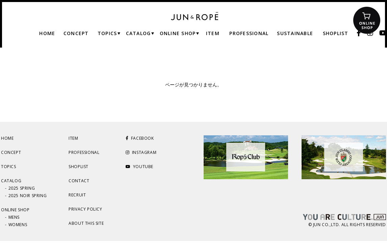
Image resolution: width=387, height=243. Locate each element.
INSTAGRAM (141, 152)
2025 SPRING (21, 188)
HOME (7, 138)
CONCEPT (11, 152)
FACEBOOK (140, 138)
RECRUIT (77, 195)
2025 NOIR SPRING (27, 195)
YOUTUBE (139, 166)
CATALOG (11, 181)
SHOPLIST (78, 166)
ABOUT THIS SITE (86, 223)
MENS (14, 217)
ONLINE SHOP (15, 210)
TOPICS (8, 166)
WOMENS (17, 224)
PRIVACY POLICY (85, 209)
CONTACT (79, 181)
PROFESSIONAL (84, 152)
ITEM (73, 138)
